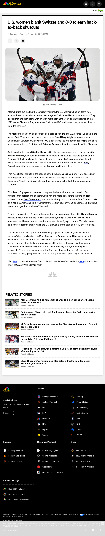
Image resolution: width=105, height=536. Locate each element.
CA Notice (6, 516)
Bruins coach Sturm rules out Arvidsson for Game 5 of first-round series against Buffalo (58, 313)
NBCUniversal (17, 520)
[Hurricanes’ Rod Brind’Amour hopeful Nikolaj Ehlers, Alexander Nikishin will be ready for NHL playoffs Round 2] (12, 339)
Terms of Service (17, 516)
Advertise (6, 514)
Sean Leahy (14, 34)
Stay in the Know (10, 400)
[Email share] (23, 40)
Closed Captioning (24, 514)
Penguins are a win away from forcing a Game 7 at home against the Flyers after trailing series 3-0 (59, 350)
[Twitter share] (16, 40)
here (15, 261)
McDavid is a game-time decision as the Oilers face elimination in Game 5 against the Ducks (59, 325)
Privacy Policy (73, 514)
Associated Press (27, 305)
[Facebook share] (10, 40)
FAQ (34, 514)
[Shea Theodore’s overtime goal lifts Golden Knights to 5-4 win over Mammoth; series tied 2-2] (12, 363)
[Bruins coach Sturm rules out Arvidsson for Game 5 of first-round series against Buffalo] (12, 315)
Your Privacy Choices (91, 514)
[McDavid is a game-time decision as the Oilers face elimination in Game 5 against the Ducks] (12, 327)
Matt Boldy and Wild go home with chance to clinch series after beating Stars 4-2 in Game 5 (57, 301)
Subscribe (8, 413)
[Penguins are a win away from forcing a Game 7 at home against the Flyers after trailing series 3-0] (12, 351)
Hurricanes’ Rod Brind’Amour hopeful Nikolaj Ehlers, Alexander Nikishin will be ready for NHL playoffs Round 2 (59, 337)
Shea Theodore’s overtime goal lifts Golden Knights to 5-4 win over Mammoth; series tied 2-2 (55, 362)
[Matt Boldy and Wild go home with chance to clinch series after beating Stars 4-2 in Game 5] (12, 302)
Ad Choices (63, 514)
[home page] (12, 3)
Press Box (54, 514)
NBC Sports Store (43, 514)
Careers (14, 514)
